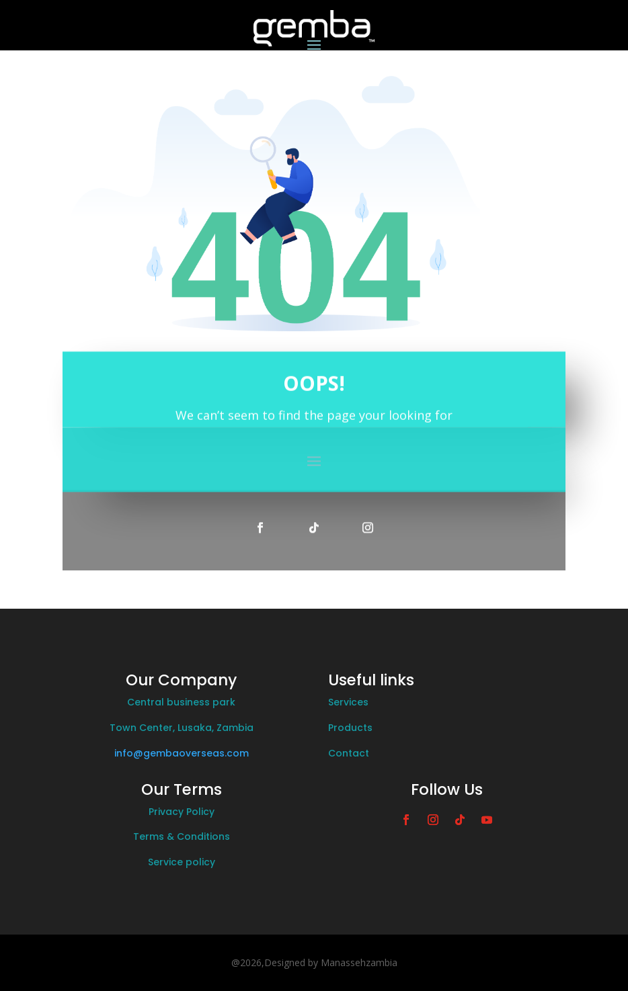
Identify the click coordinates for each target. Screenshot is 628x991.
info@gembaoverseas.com (181, 753)
